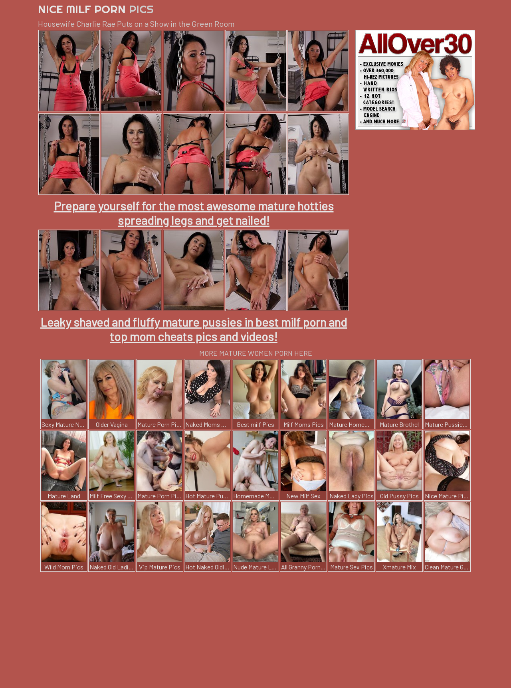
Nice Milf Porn (96, 9)
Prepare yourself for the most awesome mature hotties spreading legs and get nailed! (194, 212)
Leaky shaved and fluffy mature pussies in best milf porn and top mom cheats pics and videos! (193, 329)
